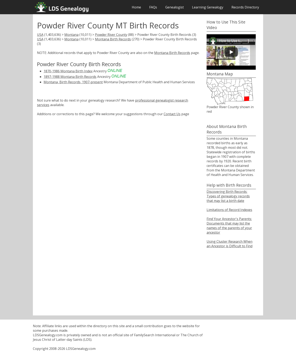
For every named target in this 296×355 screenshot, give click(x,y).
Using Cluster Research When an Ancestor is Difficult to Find (229, 243)
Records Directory (245, 7)
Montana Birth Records (113, 39)
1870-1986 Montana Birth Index (68, 71)
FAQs (153, 7)
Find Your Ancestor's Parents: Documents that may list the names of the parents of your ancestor (229, 226)
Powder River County (111, 34)
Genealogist (174, 7)
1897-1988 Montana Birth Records (70, 76)
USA (40, 34)
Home (136, 7)
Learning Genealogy (207, 7)
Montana (71, 34)
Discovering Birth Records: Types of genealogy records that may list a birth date (228, 196)
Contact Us (172, 114)
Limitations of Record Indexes (229, 209)
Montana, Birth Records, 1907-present (73, 82)
